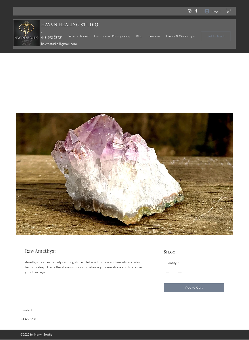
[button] (228, 11)
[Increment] (180, 272)
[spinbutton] (173, 272)
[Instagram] (190, 11)
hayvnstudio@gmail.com (59, 44)
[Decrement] (167, 272)
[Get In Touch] (215, 36)
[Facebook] (196, 11)
